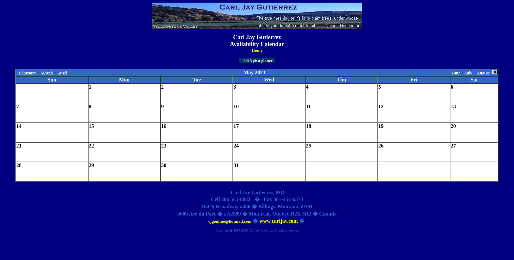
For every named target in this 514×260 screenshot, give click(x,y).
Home (256, 50)
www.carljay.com (278, 221)
